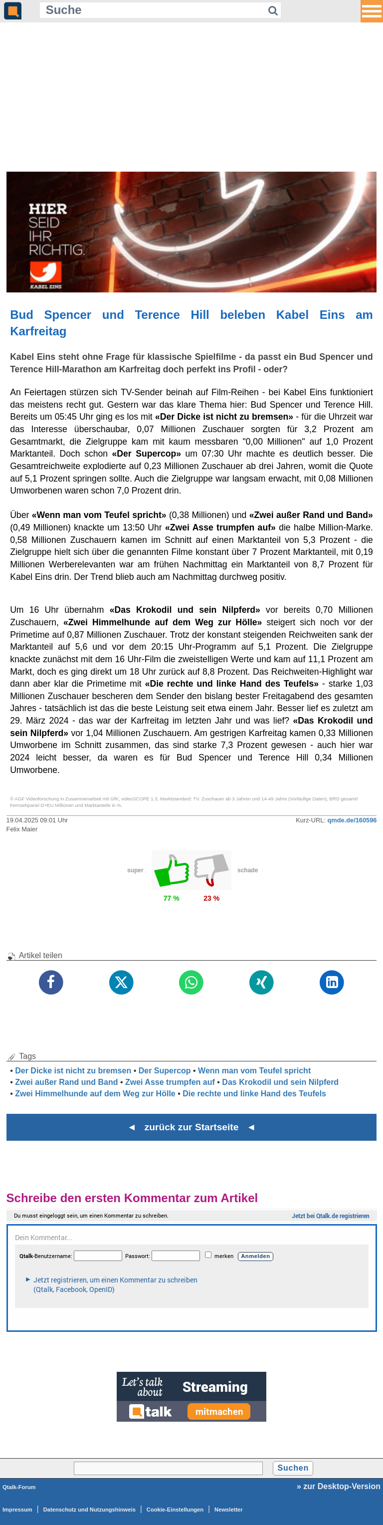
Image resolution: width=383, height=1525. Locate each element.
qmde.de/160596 (352, 820)
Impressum (17, 1510)
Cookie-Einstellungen (175, 1510)
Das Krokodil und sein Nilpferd (280, 1082)
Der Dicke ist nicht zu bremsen (73, 1070)
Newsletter (228, 1510)
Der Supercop (165, 1070)
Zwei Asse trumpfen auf (170, 1082)
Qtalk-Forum (19, 1487)
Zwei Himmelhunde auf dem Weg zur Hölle (95, 1093)
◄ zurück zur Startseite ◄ (191, 1127)
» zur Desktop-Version (339, 1486)
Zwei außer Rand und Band (66, 1082)
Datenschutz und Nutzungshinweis (89, 1510)
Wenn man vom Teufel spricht (254, 1070)
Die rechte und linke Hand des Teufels (254, 1093)
